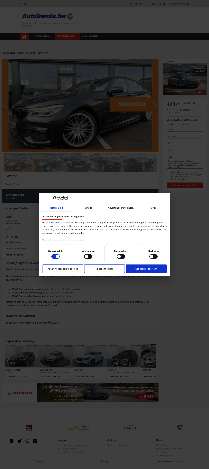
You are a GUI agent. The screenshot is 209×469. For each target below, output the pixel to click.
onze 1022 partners (60, 222)
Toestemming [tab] (55, 207)
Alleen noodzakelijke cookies (63, 268)
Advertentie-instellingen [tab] (121, 207)
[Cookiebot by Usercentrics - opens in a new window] (55, 198)
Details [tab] (88, 207)
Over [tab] (153, 207)
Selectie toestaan (104, 268)
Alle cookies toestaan (146, 268)
